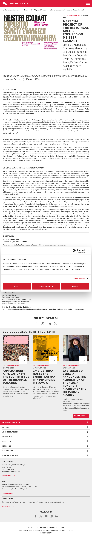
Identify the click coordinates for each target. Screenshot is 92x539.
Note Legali (32, 527)
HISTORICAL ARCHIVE (10, 455)
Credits (61, 527)
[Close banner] (88, 251)
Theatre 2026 (7, 451)
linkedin (56, 517)
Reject (17, 286)
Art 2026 (5, 427)
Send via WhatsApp (55, 323)
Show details (79, 279)
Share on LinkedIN (49, 323)
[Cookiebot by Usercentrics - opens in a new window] (74, 251)
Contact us (6, 476)
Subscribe (6, 506)
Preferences (46, 286)
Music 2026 (6, 446)
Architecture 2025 (10, 432)
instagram (51, 517)
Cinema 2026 (7, 437)
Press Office (7, 493)
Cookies (52, 527)
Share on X (42, 323)
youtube (46, 517)
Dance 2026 (6, 441)
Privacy (43, 527)
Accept (75, 286)
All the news (79, 416)
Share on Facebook (36, 323)
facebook (35, 517)
